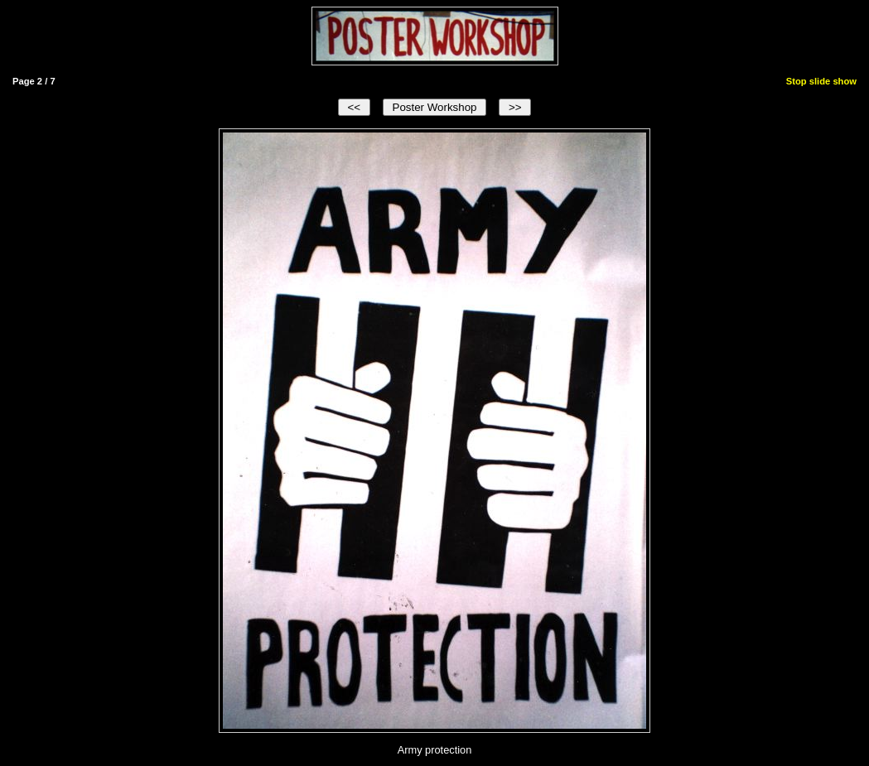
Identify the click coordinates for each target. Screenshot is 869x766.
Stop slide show (821, 81)
